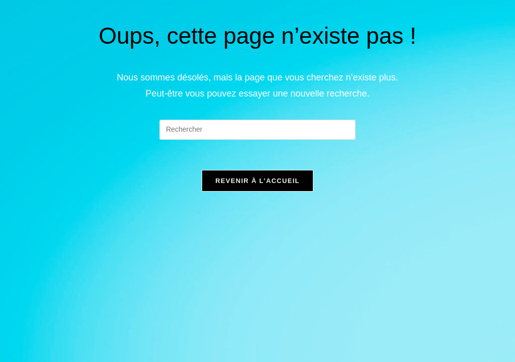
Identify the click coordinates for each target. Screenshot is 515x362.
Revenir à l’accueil (257, 181)
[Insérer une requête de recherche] (257, 130)
